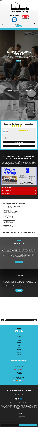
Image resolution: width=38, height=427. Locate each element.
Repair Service (6, 215)
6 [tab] (21, 80)
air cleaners (20, 254)
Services (19, 342)
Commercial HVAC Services (9, 207)
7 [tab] (22, 80)
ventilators (32, 254)
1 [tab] (16, 80)
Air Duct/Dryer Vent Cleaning (9, 220)
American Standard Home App (9, 226)
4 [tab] (19, 80)
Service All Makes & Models (9, 217)
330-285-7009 (19, 394)
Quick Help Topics (19, 29)
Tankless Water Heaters (8, 224)
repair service (29, 282)
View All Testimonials (19, 142)
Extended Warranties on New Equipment (11, 214)
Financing (19, 344)
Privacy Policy (19, 351)
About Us (19, 60)
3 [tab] (18, 80)
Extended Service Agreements (9, 212)
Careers (19, 347)
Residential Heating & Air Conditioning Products (13, 206)
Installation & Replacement (9, 209)
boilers (15, 254)
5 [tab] (20, 80)
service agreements (6, 285)
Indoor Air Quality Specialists (9, 216)
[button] (19, 188)
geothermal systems (9, 254)
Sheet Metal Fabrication (8, 219)
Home (19, 335)
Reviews (19, 336)
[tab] (19, 188)
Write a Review (19, 146)
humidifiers (27, 253)
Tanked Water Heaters (8, 222)
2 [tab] (17, 80)
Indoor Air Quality (9, 110)
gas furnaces (9, 253)
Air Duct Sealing (6, 221)
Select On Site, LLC (22, 416)
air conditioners (29, 251)
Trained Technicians (7, 210)
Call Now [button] (28, 425)
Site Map (19, 352)
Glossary (19, 354)
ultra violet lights (26, 254)
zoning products (5, 255)
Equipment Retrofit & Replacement (10, 211)
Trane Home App (7, 225)
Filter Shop (19, 349)
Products (19, 340)
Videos (19, 338)
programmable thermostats (18, 253)
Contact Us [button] (9, 425)
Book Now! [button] (19, 26)
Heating (9, 91)
